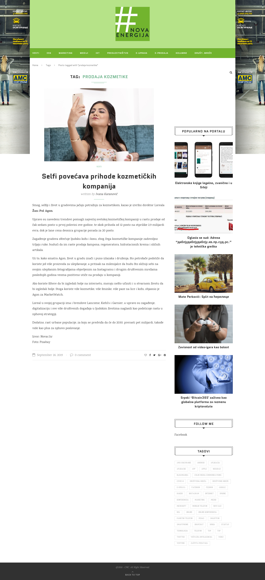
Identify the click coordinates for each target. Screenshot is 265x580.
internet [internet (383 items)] (209, 493)
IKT (98, 52)
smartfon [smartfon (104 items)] (214, 518)
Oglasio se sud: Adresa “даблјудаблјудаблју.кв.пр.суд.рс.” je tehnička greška (204, 242)
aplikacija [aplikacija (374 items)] (215, 463)
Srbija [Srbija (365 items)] (212, 524)
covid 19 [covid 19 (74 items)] (180, 481)
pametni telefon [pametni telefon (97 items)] (185, 518)
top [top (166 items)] (209, 531)
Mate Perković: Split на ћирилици (203, 297)
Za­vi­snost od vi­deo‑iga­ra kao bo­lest (203, 347)
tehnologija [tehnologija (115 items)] (182, 531)
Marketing (65, 52)
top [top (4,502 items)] (218, 531)
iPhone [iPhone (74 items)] (223, 493)
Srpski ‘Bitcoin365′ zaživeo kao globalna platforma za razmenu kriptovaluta (204, 402)
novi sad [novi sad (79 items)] (217, 506)
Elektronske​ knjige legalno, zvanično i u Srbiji (203, 185)
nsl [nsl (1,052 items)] (178, 512)
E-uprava (141, 52)
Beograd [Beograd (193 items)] (217, 469)
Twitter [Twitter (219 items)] (181, 537)
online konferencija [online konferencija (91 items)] (207, 512)
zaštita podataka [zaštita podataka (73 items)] (199, 543)
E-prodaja (161, 52)
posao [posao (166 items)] (201, 518)
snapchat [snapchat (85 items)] (199, 524)
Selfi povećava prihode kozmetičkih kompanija (99, 181)
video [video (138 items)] (220, 537)
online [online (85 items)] (189, 512)
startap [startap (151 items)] (225, 524)
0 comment (80, 355)
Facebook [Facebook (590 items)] (196, 487)
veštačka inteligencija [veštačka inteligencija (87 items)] (201, 537)
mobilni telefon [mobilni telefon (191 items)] (199, 506)
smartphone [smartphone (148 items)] (182, 524)
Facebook (181, 435)
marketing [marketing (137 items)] (200, 500)
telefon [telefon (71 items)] (198, 531)
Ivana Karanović (106, 194)
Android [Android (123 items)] (201, 463)
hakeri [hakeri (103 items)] (180, 493)
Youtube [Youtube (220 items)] (181, 543)
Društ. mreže (203, 52)
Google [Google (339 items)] (222, 487)
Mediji (84, 52)
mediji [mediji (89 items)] (213, 500)
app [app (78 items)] (193, 469)
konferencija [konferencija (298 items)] (183, 500)
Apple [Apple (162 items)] (204, 469)
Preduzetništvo (117, 52)
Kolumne (181, 52)
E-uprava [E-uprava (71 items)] (181, 487)
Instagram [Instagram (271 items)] (194, 493)
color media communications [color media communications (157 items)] (207, 475)
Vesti (35, 52)
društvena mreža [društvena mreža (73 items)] (198, 481)
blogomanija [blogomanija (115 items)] (182, 475)
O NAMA (55, 62)
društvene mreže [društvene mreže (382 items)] (220, 481)
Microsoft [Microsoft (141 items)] (181, 506)
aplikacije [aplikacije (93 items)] (181, 469)
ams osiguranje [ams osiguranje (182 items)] (184, 463)
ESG (49, 52)
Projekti (38, 62)
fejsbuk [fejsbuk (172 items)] (209, 487)
